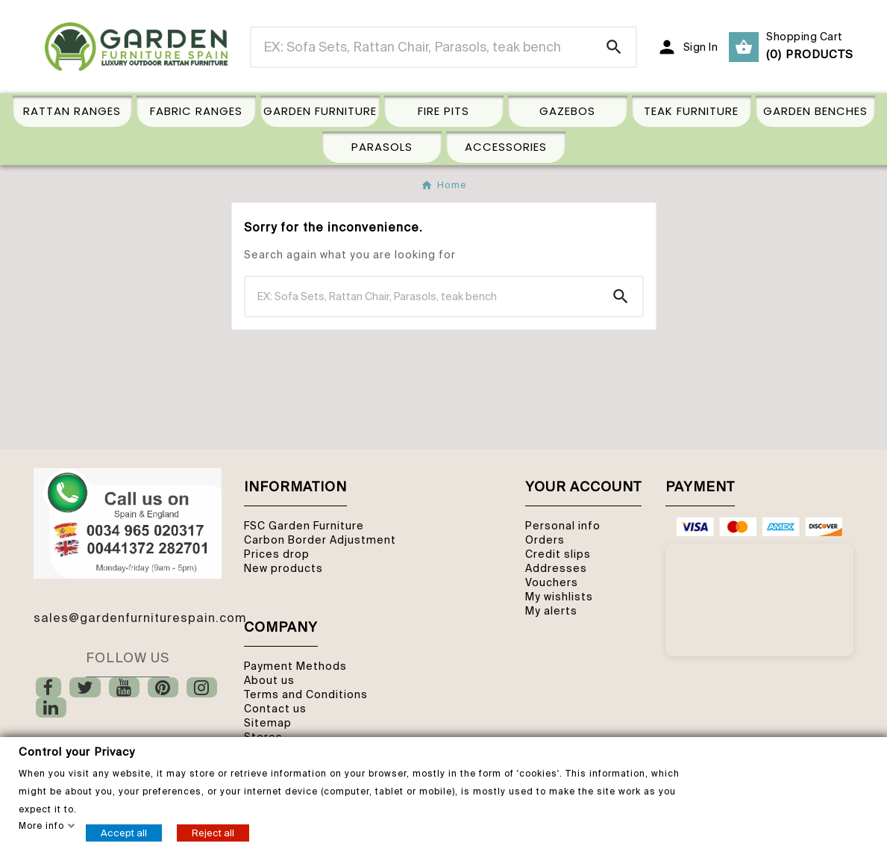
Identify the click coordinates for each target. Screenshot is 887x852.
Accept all (124, 832)
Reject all (213, 832)
